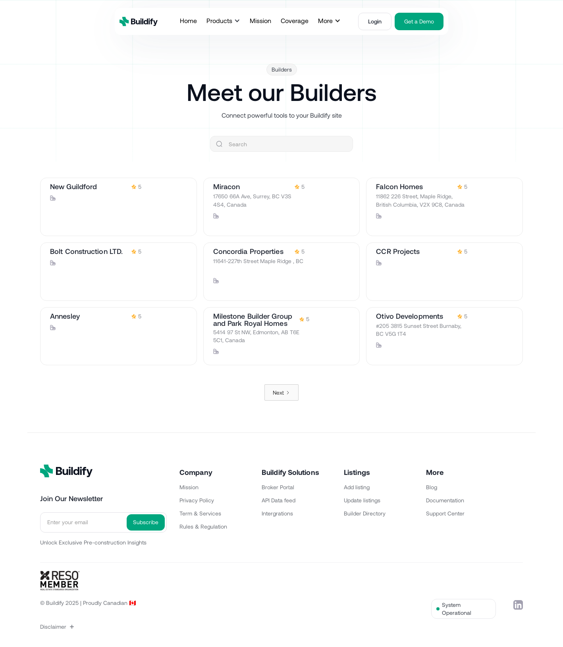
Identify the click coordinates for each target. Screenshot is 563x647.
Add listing (357, 487)
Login (375, 21)
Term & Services (200, 513)
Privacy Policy (196, 500)
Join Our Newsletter (71, 498)
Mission (189, 487)
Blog (431, 487)
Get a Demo (419, 21)
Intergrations (277, 513)
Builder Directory (365, 513)
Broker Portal (278, 487)
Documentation (445, 500)
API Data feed (278, 500)
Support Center (445, 513)
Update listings (362, 500)
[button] (223, 20)
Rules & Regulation (203, 526)
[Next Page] (281, 392)
